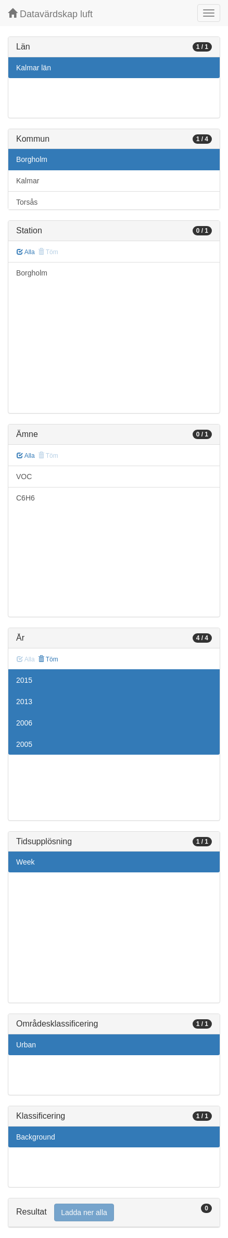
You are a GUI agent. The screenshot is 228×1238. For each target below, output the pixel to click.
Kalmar (27, 181)
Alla (26, 252)
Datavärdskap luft (50, 13)
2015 (24, 680)
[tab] (114, 1212)
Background (35, 1137)
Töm (48, 659)
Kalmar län (33, 68)
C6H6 (25, 498)
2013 (24, 701)
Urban (26, 1045)
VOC (24, 476)
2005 (24, 744)
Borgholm (31, 159)
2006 (24, 723)
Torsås (26, 202)
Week (25, 862)
